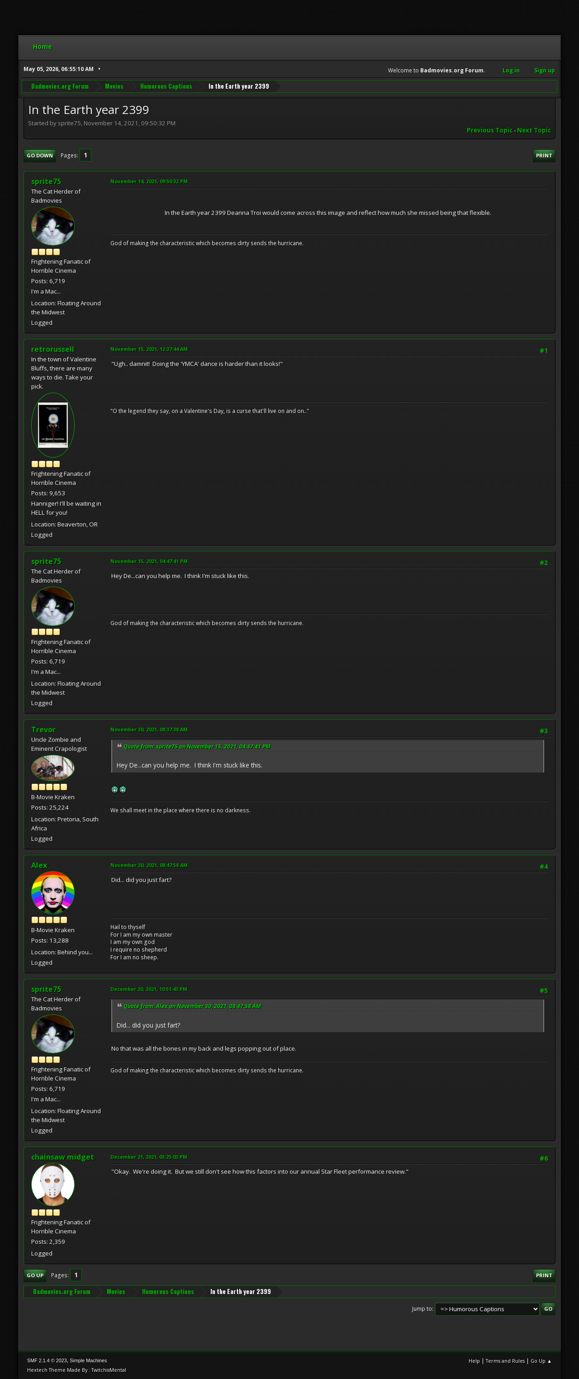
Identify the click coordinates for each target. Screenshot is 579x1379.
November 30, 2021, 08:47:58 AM (149, 865)
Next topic (534, 130)
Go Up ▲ (541, 1360)
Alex (39, 865)
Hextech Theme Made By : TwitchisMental (76, 1369)
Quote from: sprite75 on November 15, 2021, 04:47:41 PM (197, 746)
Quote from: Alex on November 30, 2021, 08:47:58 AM (192, 1006)
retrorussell (52, 349)
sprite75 (46, 181)
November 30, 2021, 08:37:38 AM (149, 729)
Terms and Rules (505, 1360)
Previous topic (490, 130)
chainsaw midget (62, 1157)
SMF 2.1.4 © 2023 (47, 1360)
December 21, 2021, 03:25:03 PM (148, 1156)
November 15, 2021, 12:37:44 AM (149, 349)
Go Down (40, 155)
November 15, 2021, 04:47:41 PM (149, 561)
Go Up (35, 1275)
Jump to (422, 1309)
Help (474, 1360)
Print (544, 155)
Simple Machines (88, 1360)
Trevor (43, 730)
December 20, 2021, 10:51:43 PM (148, 989)
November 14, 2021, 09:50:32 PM (149, 181)
